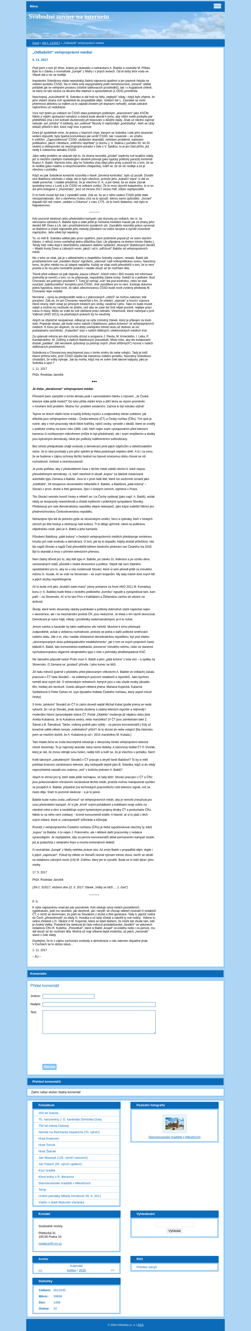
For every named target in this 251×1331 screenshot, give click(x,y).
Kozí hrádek (46, 1170)
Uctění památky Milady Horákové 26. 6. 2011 (69, 1196)
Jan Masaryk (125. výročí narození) (63, 1157)
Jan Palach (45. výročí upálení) (60, 1164)
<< (40, 1270)
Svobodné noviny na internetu (69, 16)
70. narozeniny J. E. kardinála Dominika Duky (70, 1119)
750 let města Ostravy (53, 1126)
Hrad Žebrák (47, 1151)
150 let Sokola (48, 1113)
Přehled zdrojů (147, 1267)
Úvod (35, 42)
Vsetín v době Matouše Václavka (61, 1202)
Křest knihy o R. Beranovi (56, 1177)
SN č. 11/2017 (51, 42)
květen (71, 1270)
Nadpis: (35, 1004)
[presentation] (125, 1047)
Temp (42, 1189)
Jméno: (35, 996)
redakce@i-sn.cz (50, 1243)
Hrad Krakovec (48, 1138)
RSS (141, 1324)
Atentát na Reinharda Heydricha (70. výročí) (69, 1132)
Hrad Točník (46, 1145)
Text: (33, 1012)
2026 (82, 1270)
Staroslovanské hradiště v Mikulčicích (64, 1183)
